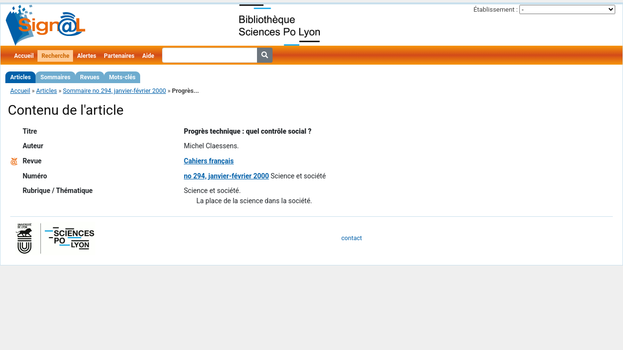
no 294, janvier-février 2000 (226, 176)
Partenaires (119, 55)
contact (351, 238)
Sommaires (55, 77)
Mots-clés (122, 77)
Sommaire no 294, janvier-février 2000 (114, 90)
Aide (148, 55)
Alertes (86, 55)
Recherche (55, 55)
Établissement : (496, 9)
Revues (90, 77)
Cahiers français (209, 161)
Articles (20, 77)
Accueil (24, 55)
